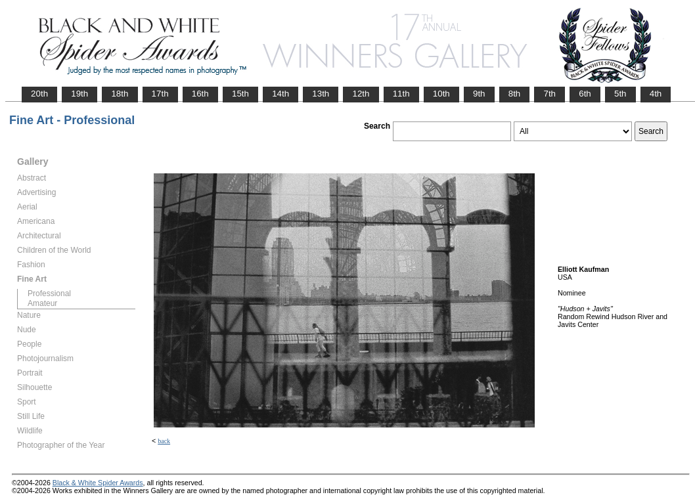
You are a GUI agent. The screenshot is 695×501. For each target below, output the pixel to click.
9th (479, 93)
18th (119, 93)
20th (39, 93)
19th (79, 93)
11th (401, 93)
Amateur (42, 303)
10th (441, 93)
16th (200, 93)
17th (160, 93)
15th (240, 93)
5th (620, 93)
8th (514, 93)
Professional (49, 293)
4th (655, 93)
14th (280, 93)
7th (549, 93)
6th (585, 93)
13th (320, 93)
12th (360, 93)
